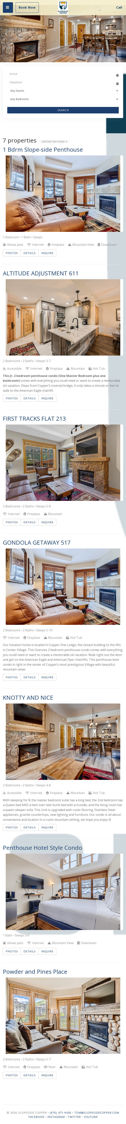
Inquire (47, 253)
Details (29, 253)
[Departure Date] (61, 82)
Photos (12, 253)
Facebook (36, 1117)
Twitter (74, 1117)
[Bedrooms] (63, 99)
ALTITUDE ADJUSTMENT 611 (41, 273)
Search (63, 110)
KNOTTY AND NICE (28, 697)
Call (119, 7)
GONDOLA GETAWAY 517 (37, 542)
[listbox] (63, 33)
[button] (6, 33)
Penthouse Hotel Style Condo (42, 847)
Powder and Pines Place (35, 971)
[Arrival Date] (61, 74)
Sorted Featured (54, 141)
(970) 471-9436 (60, 1112)
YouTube (91, 1117)
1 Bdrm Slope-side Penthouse (43, 149)
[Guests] (63, 90)
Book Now (27, 7)
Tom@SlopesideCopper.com (96, 1112)
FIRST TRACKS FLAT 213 (34, 418)
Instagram (56, 1117)
